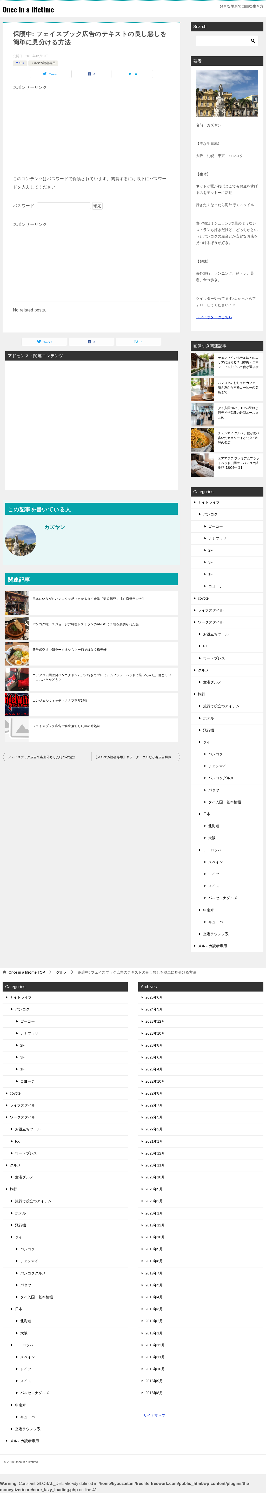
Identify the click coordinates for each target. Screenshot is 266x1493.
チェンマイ (217, 766)
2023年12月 (155, 1021)
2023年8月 (154, 1045)
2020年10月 (155, 1177)
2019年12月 (155, 1225)
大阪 (212, 838)
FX (205, 646)
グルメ (20, 63)
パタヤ (213, 790)
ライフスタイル (210, 610)
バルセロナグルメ (222, 898)
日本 (206, 814)
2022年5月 (154, 1117)
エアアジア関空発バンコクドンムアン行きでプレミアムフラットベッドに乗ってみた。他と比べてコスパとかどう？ (101, 677)
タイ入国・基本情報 (224, 802)
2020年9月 (154, 1189)
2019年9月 (154, 1249)
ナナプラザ (217, 538)
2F (210, 550)
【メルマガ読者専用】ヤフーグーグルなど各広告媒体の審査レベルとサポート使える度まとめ (137, 757)
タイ (206, 742)
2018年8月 (154, 1393)
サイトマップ (154, 1415)
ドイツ (213, 874)
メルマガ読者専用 (43, 63)
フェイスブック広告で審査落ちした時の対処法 (66, 726)
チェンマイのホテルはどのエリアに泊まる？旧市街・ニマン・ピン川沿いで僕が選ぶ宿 (238, 362)
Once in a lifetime (31, 9)
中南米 (208, 910)
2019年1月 (154, 1333)
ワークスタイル (210, 622)
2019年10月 (155, 1237)
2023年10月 (155, 1033)
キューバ (215, 922)
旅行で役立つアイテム (221, 706)
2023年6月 (154, 1057)
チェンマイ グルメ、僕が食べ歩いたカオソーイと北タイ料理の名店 (238, 437)
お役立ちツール (216, 634)
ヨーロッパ (212, 850)
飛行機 (208, 730)
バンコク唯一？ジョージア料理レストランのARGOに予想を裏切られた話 (85, 624)
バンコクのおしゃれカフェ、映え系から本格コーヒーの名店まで (238, 387)
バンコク (210, 514)
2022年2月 (154, 1129)
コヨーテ (215, 586)
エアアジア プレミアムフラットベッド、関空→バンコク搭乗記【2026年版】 (238, 463)
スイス (213, 886)
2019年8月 (154, 1261)
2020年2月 (154, 1201)
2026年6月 (154, 997)
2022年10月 (155, 1081)
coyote (203, 598)
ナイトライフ (209, 502)
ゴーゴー (215, 526)
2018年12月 (155, 1345)
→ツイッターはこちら (214, 317)
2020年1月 (154, 1213)
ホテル (208, 718)
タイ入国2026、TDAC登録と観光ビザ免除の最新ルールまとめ (238, 412)
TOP (27, 972)
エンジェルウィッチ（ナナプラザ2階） (60, 700)
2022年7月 (154, 1105)
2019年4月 (154, 1297)
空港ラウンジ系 (216, 934)
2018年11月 (155, 1357)
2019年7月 (154, 1273)
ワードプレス (214, 658)
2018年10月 (155, 1369)
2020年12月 (155, 1153)
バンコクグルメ (221, 778)
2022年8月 (154, 1093)
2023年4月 (154, 1069)
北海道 (213, 826)
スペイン (215, 862)
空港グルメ (212, 682)
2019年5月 (154, 1285)
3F (210, 562)
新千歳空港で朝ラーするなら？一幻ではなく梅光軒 (69, 650)
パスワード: (52, 205)
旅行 (201, 694)
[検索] (227, 41)
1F (210, 574)
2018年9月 (154, 1381)
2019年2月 (154, 1321)
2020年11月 (155, 1165)
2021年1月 (154, 1141)
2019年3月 (154, 1309)
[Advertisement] (91, 128)
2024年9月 (154, 1009)
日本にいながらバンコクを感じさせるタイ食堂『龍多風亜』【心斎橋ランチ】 (88, 599)
